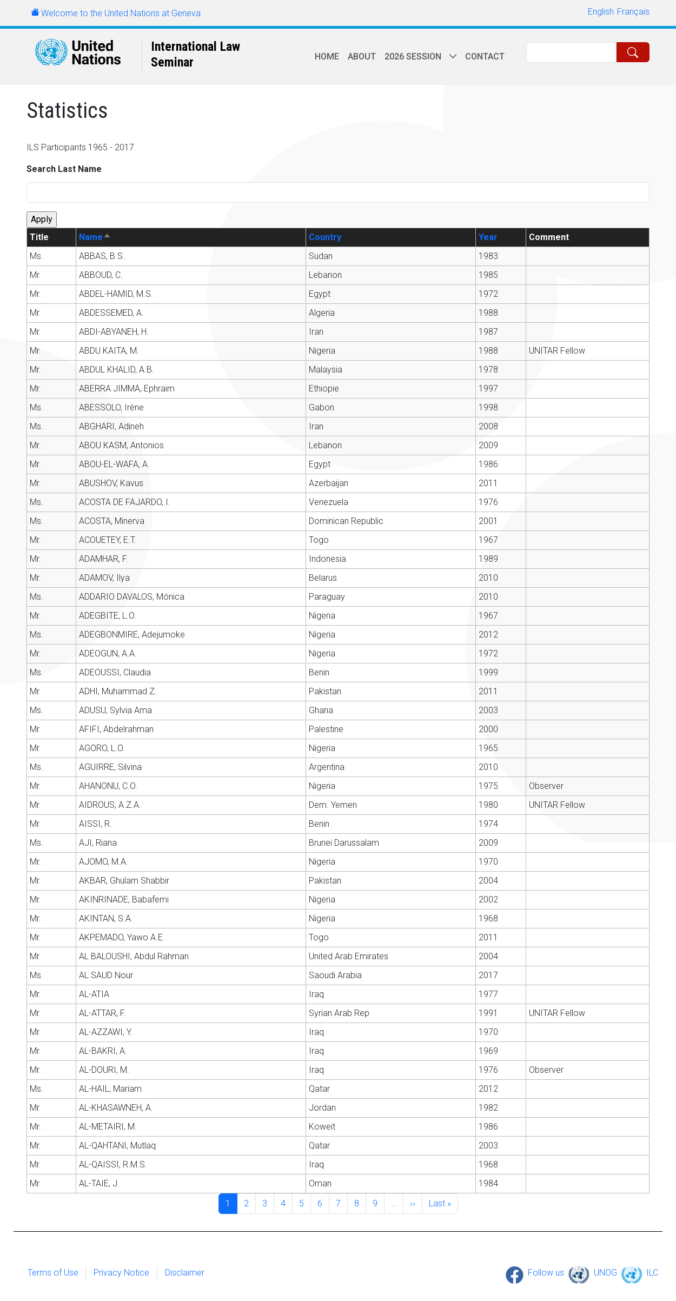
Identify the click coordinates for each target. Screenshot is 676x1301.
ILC (652, 1272)
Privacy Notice (121, 1272)
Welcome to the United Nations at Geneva (121, 13)
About (362, 56)
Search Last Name (64, 169)
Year (488, 237)
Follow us (546, 1272)
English (601, 11)
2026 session (413, 56)
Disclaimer (184, 1272)
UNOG (605, 1272)
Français (633, 11)
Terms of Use (53, 1272)
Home (327, 56)
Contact (485, 56)
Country (325, 237)
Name (95, 237)
